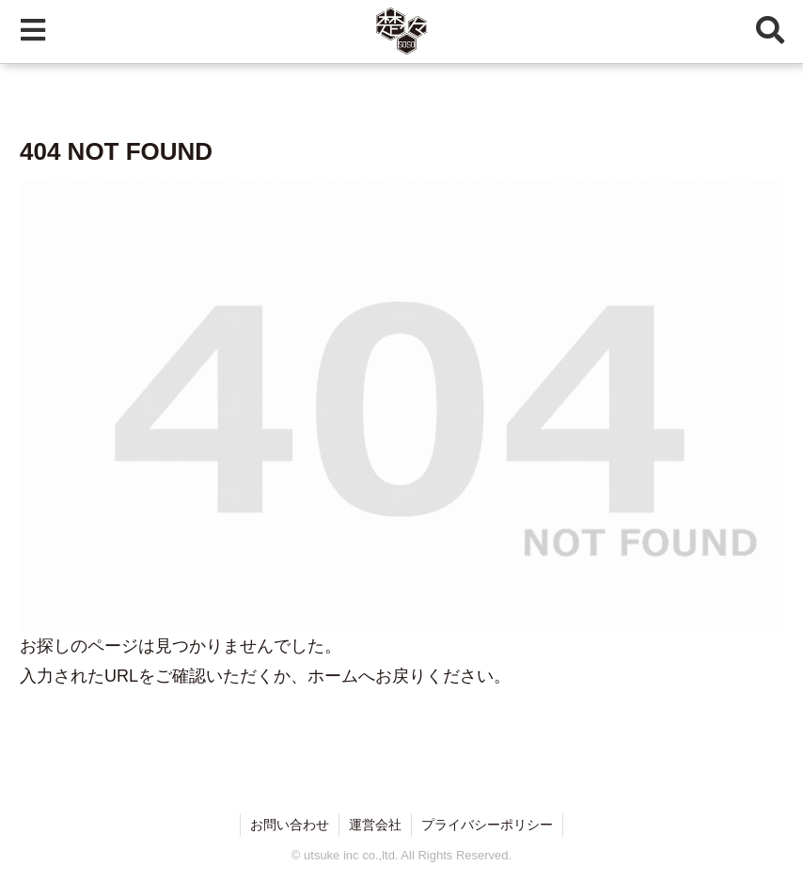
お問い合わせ (289, 824)
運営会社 (375, 824)
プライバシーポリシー (487, 824)
